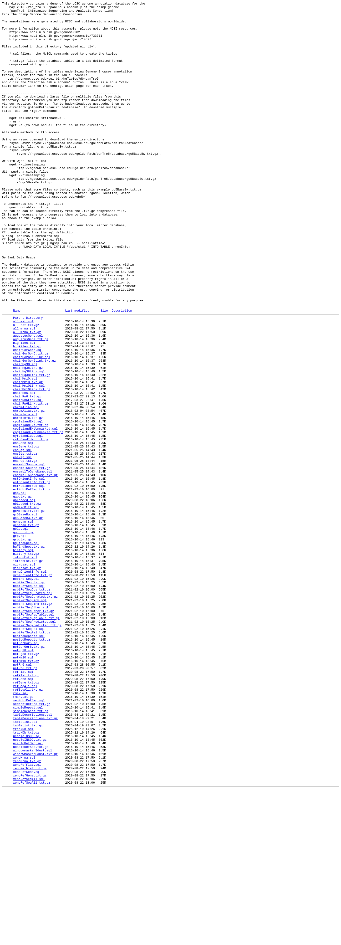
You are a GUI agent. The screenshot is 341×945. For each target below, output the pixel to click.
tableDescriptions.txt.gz (35, 860)
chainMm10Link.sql (29, 461)
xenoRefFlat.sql (27, 916)
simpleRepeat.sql (28, 847)
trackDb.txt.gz (26, 877)
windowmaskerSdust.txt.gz (35, 903)
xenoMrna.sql (24, 907)
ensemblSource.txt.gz (31, 560)
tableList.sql (25, 865)
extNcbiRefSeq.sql (29, 581)
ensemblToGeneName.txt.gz (35, 568)
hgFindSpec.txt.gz (29, 654)
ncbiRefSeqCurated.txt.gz (35, 714)
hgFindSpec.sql (26, 650)
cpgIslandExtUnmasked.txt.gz (38, 517)
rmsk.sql (20, 830)
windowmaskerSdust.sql (32, 899)
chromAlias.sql (26, 487)
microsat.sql (24, 676)
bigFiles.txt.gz (27, 414)
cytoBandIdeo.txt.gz (30, 526)
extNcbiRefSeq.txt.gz (31, 586)
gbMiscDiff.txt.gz (29, 611)
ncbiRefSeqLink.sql (29, 719)
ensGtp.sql (22, 538)
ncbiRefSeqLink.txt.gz (32, 723)
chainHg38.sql (25, 435)
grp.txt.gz (22, 646)
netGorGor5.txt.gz (29, 774)
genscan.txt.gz (26, 629)
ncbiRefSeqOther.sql (30, 727)
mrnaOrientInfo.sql (29, 684)
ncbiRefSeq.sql (26, 693)
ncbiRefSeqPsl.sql (29, 753)
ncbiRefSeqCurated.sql (32, 710)
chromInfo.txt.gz (28, 500)
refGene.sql (23, 813)
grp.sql (19, 641)
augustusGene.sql (28, 401)
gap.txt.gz (22, 594)
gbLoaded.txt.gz (27, 603)
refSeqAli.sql (25, 822)
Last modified (77, 372)
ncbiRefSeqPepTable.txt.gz (36, 740)
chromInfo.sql (25, 495)
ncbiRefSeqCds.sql (29, 701)
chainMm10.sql (25, 453)
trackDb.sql (23, 873)
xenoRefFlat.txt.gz (29, 920)
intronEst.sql (25, 667)
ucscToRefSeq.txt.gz (30, 895)
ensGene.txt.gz (26, 534)
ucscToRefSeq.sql (28, 890)
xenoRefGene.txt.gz (29, 929)
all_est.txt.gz (26, 388)
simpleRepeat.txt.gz (30, 852)
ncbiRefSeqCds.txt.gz (31, 706)
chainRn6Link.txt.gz (30, 483)
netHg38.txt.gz (26, 783)
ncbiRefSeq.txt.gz (29, 697)
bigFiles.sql (24, 410)
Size (104, 372)
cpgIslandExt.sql (28, 504)
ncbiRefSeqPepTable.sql (33, 736)
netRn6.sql (22, 796)
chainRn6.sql (24, 470)
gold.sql (20, 633)
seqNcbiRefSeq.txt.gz (31, 843)
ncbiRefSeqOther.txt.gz (33, 731)
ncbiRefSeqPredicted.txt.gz (37, 749)
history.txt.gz (26, 663)
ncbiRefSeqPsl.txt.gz (31, 757)
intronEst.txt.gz (28, 671)
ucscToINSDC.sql (27, 882)
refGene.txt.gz (26, 817)
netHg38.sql (23, 779)
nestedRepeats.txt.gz (31, 766)
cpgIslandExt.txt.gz (30, 508)
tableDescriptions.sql (32, 856)
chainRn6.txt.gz (27, 474)
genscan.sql (23, 624)
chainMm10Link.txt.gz (31, 465)
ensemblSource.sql (29, 556)
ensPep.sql (22, 547)
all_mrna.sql (24, 392)
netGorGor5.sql (26, 770)
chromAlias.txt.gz (29, 491)
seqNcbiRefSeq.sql (29, 839)
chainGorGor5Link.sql (31, 427)
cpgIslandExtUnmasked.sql (35, 513)
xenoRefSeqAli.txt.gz (31, 937)
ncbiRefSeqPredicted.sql (34, 744)
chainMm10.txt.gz (28, 457)
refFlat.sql (23, 804)
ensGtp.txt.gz (25, 543)
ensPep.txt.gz (25, 551)
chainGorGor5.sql (28, 418)
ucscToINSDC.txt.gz (29, 886)
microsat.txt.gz (27, 680)
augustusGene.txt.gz (30, 405)
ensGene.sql (23, 530)
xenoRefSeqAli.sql (29, 933)
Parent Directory (28, 380)
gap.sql (19, 590)
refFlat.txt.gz (26, 809)
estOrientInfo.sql (29, 573)
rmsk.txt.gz (23, 834)
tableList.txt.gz (28, 869)
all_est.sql (23, 384)
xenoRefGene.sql (27, 925)
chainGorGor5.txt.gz (30, 423)
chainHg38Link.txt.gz (31, 448)
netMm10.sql (23, 787)
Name (16, 372)
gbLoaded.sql (24, 598)
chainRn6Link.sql (28, 478)
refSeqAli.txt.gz (28, 826)
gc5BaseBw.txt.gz (28, 620)
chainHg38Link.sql (29, 444)
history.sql (23, 659)
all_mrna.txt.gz (27, 397)
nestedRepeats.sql (29, 762)
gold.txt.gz (23, 637)
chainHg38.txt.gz (28, 440)
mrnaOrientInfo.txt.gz (32, 689)
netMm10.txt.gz (26, 792)
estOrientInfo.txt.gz (31, 577)
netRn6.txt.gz (25, 800)
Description (122, 372)
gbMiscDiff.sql (26, 607)
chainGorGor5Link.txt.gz (34, 431)
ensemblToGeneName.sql (32, 564)
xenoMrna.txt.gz (27, 912)
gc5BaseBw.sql (25, 616)
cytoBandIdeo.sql (28, 521)
